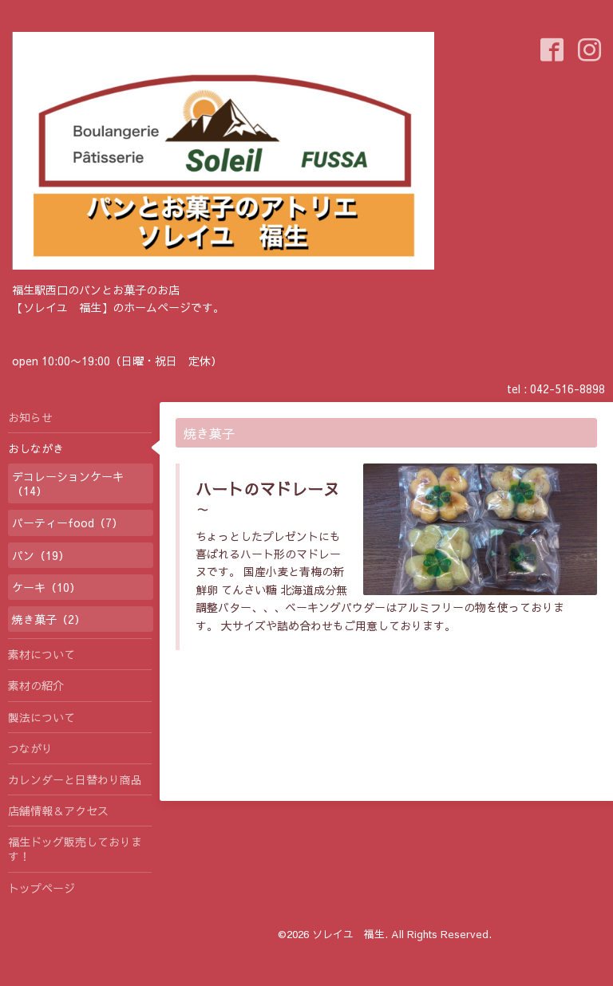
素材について (41, 654)
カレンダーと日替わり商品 (75, 779)
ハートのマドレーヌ (267, 488)
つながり (30, 748)
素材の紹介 (36, 685)
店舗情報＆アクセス (58, 810)
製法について (41, 717)
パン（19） (40, 555)
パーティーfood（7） (67, 522)
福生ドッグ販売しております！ (75, 849)
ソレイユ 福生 (348, 934)
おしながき (36, 448)
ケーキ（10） (46, 587)
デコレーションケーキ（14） (68, 483)
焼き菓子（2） (48, 619)
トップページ (41, 888)
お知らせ (30, 417)
